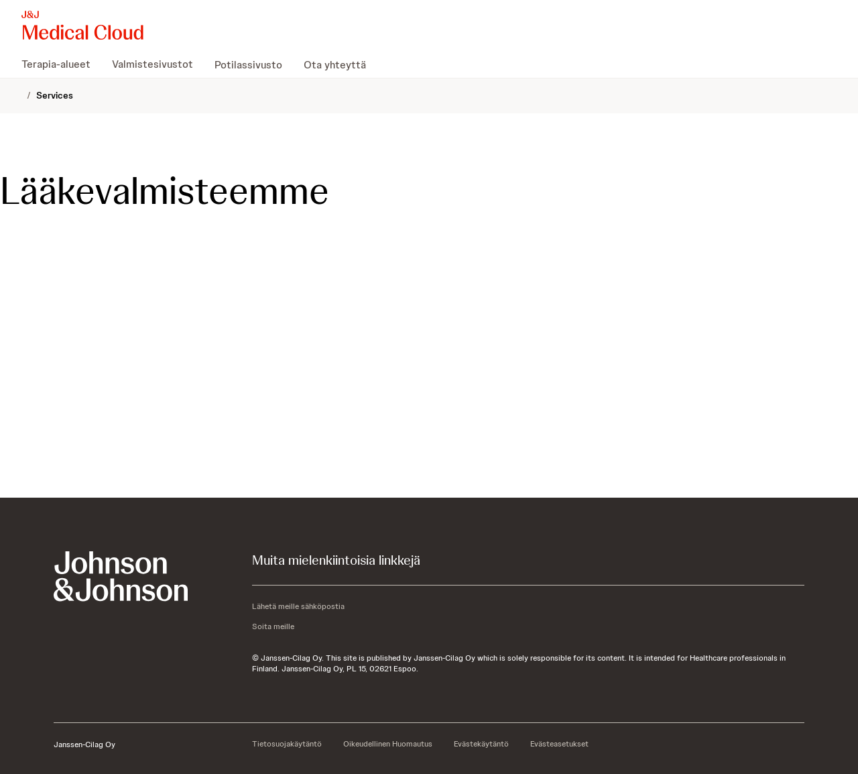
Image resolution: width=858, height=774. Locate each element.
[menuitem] (61, 64)
